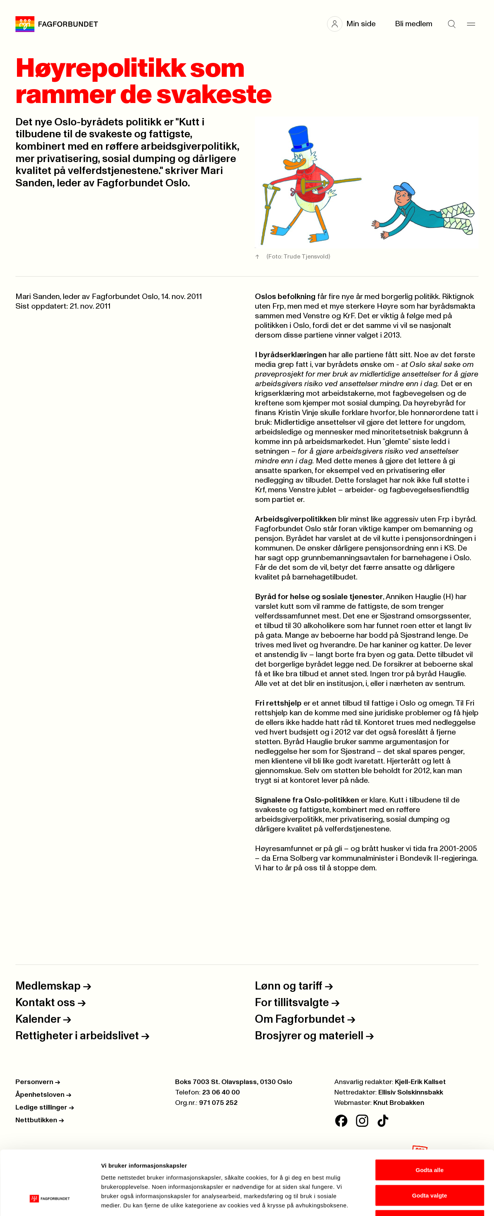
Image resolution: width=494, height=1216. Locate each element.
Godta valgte (429, 1140)
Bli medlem (413, 24)
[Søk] (451, 24)
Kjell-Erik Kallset (420, 1082)
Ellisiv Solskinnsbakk (410, 1092)
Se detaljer (415, 1200)
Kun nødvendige (429, 1165)
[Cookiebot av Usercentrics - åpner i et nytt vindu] (50, 1201)
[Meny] (471, 24)
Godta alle (430, 1114)
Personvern (37, 1082)
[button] (355, 24)
